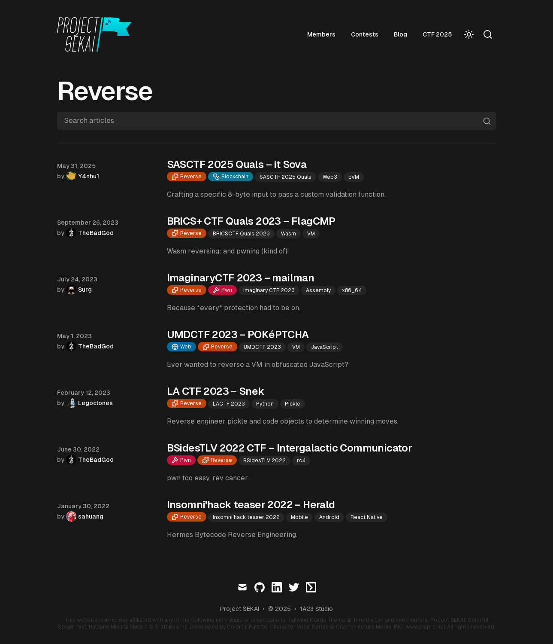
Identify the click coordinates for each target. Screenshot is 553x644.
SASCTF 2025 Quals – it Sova (237, 164)
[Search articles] (276, 121)
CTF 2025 (437, 34)
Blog (400, 34)
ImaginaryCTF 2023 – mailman (240, 278)
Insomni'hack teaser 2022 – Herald (251, 504)
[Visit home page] (97, 34)
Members (321, 34)
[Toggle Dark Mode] (468, 34)
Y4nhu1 (88, 176)
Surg (85, 289)
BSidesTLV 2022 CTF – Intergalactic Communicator (289, 448)
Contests (364, 34)
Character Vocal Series (299, 627)
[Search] (487, 34)
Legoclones (95, 403)
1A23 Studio (316, 608)
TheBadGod (96, 232)
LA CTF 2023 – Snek (216, 391)
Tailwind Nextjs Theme (316, 620)
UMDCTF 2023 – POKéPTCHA (238, 334)
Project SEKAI (239, 608)
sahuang (90, 516)
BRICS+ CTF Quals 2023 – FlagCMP (251, 221)
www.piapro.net (425, 627)
